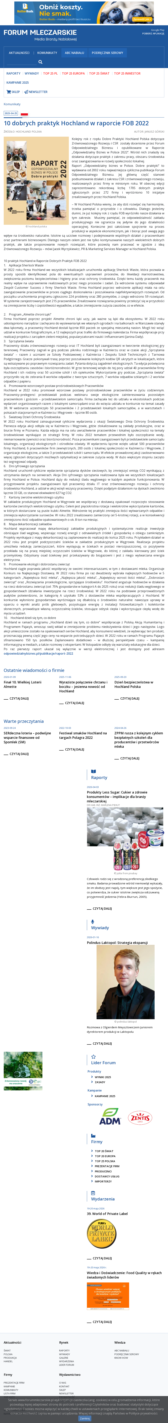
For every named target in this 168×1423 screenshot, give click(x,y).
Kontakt (64, 1386)
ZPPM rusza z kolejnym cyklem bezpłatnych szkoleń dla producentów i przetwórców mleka (138, 740)
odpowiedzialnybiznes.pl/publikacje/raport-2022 (38, 653)
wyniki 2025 (100, 1077)
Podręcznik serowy (107, 53)
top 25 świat (99, 73)
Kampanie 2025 (18, 83)
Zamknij (85, 1418)
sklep (13, 92)
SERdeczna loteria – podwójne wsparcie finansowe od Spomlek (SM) (27, 737)
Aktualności (19, 53)
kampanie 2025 (102, 1096)
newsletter (35, 92)
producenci (101, 1171)
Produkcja (10, 1357)
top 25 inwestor (127, 73)
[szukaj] (22, 62)
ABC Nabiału (74, 53)
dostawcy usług (104, 1176)
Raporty (99, 775)
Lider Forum (103, 1060)
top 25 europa (73, 73)
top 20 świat (101, 1151)
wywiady (32, 73)
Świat (7, 1350)
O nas (62, 1382)
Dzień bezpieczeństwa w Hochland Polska (133, 684)
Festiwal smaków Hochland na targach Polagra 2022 (83, 735)
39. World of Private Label (107, 1213)
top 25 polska (102, 1161)
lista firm (9, 1393)
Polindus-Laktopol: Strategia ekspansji (117, 942)
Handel (8, 1361)
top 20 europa (103, 1156)
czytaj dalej (19, 698)
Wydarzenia (103, 1197)
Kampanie (9, 1386)
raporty (13, 73)
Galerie (63, 1357)
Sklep (62, 1390)
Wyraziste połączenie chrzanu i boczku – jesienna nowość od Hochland (83, 686)
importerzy (101, 1181)
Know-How (121, 1357)
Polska (8, 1354)
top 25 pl (50, 73)
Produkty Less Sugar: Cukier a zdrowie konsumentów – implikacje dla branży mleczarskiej (117, 796)
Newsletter (66, 1393)
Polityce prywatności (143, 1413)
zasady (97, 1082)
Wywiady (100, 925)
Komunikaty (47, 53)
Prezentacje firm (104, 1166)
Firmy (97, 1139)
